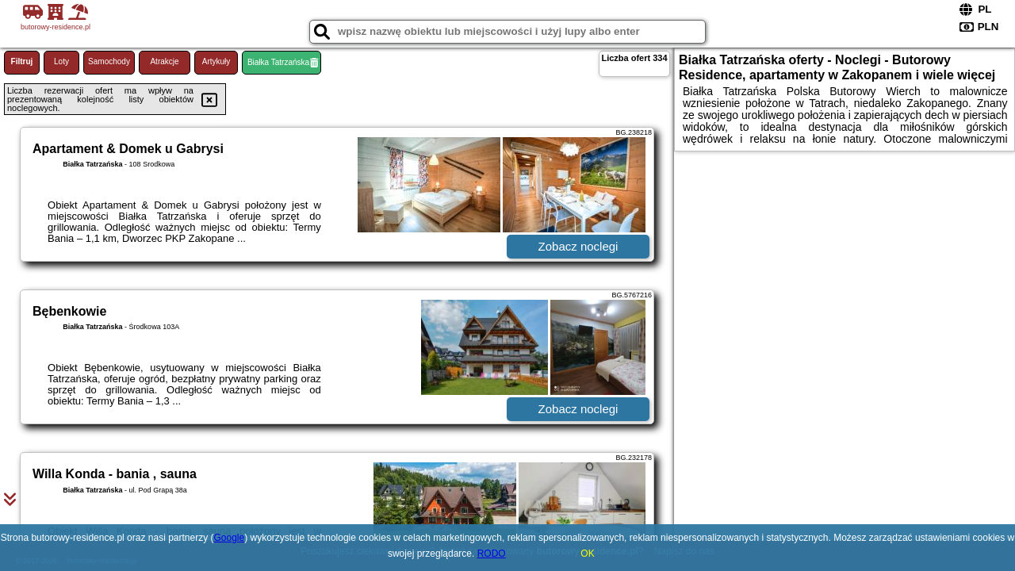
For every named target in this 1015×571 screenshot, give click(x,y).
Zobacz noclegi (578, 246)
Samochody (109, 61)
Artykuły (216, 61)
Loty (61, 61)
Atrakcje (164, 61)
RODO (491, 553)
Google (229, 537)
